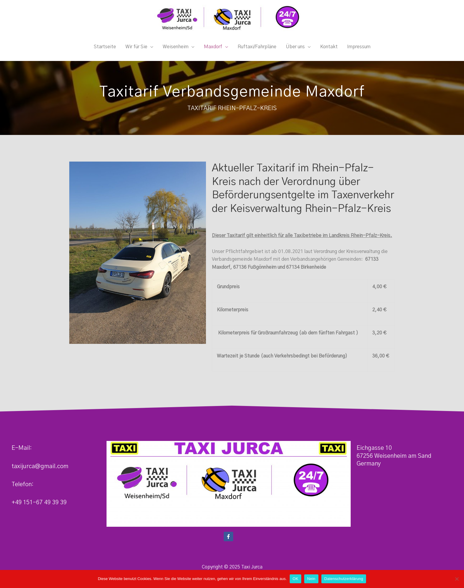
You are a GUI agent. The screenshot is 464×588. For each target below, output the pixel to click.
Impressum (358, 49)
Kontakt (329, 49)
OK (295, 578)
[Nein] (457, 579)
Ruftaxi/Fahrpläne (257, 49)
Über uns (295, 49)
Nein (311, 578)
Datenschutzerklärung (343, 578)
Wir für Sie (136, 49)
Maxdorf (213, 49)
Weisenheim (175, 49)
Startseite (105, 49)
